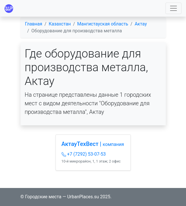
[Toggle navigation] (173, 8)
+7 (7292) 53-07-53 (84, 154)
